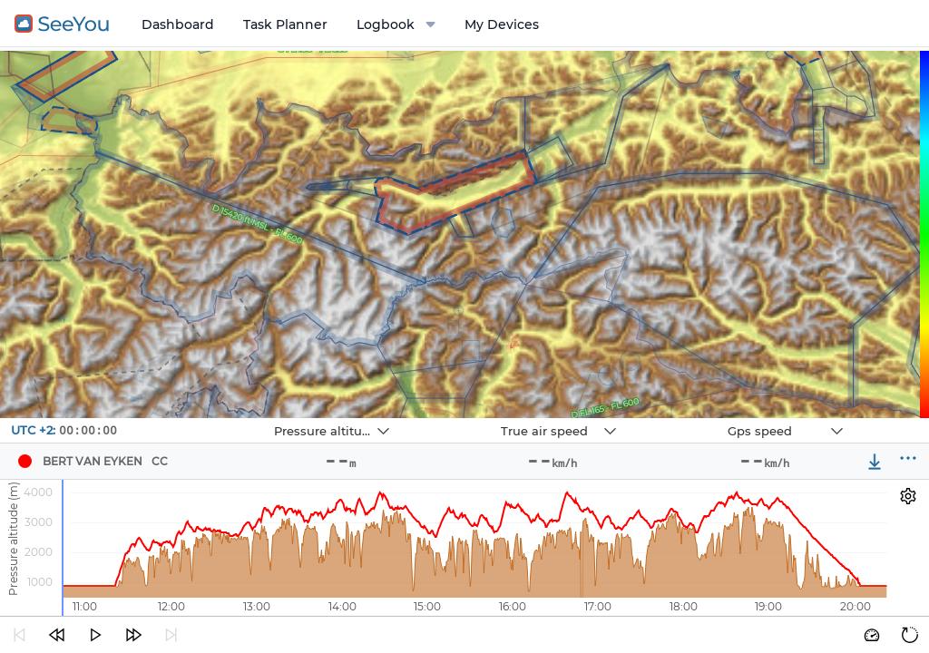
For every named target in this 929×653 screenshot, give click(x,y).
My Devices (501, 24)
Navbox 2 (455, 418)
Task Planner (285, 24)
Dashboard (178, 24)
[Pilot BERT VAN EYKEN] (24, 461)
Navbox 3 (682, 418)
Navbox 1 (229, 418)
